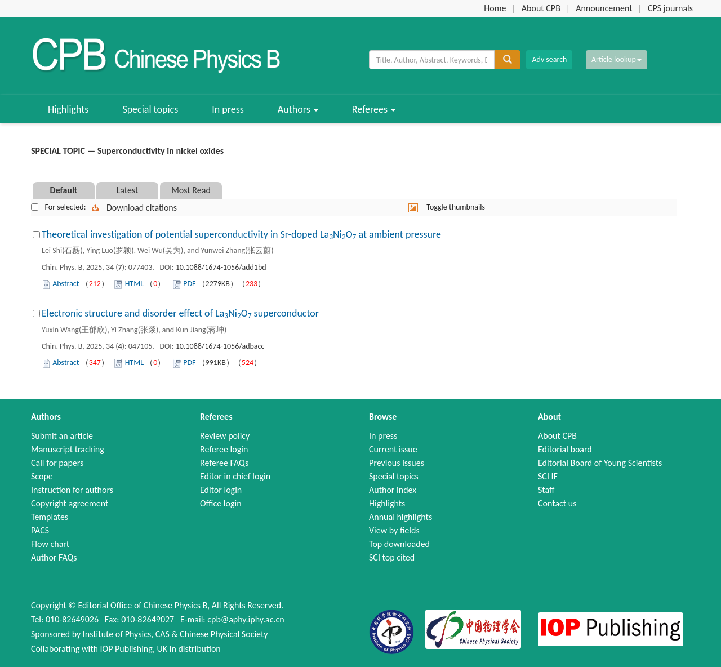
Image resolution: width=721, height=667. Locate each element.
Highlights (68, 109)
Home (495, 8)
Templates (49, 517)
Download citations (141, 207)
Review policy (225, 435)
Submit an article (62, 435)
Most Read (191, 190)
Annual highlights (400, 517)
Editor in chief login (235, 476)
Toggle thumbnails (455, 207)
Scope (42, 476)
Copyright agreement (69, 503)
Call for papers (57, 462)
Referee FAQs (224, 462)
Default (64, 190)
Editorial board (565, 449)
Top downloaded (399, 544)
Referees (373, 109)
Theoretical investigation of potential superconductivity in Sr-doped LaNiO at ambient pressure (241, 234)
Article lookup (616, 59)
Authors (298, 109)
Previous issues (396, 462)
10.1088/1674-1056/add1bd (221, 267)
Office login (221, 503)
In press (228, 109)
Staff (546, 489)
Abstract (65, 283)
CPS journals (670, 8)
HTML (134, 283)
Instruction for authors (72, 489)
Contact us (557, 503)
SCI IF (548, 476)
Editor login (221, 489)
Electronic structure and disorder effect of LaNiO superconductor (180, 313)
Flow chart (50, 544)
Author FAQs (54, 557)
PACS (40, 530)
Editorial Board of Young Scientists (600, 462)
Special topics (150, 109)
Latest (128, 190)
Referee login (224, 449)
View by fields (394, 530)
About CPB (541, 8)
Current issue (393, 449)
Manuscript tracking (67, 449)
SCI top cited (392, 557)
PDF (189, 283)
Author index (392, 489)
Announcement (604, 8)
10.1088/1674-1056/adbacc (220, 346)
